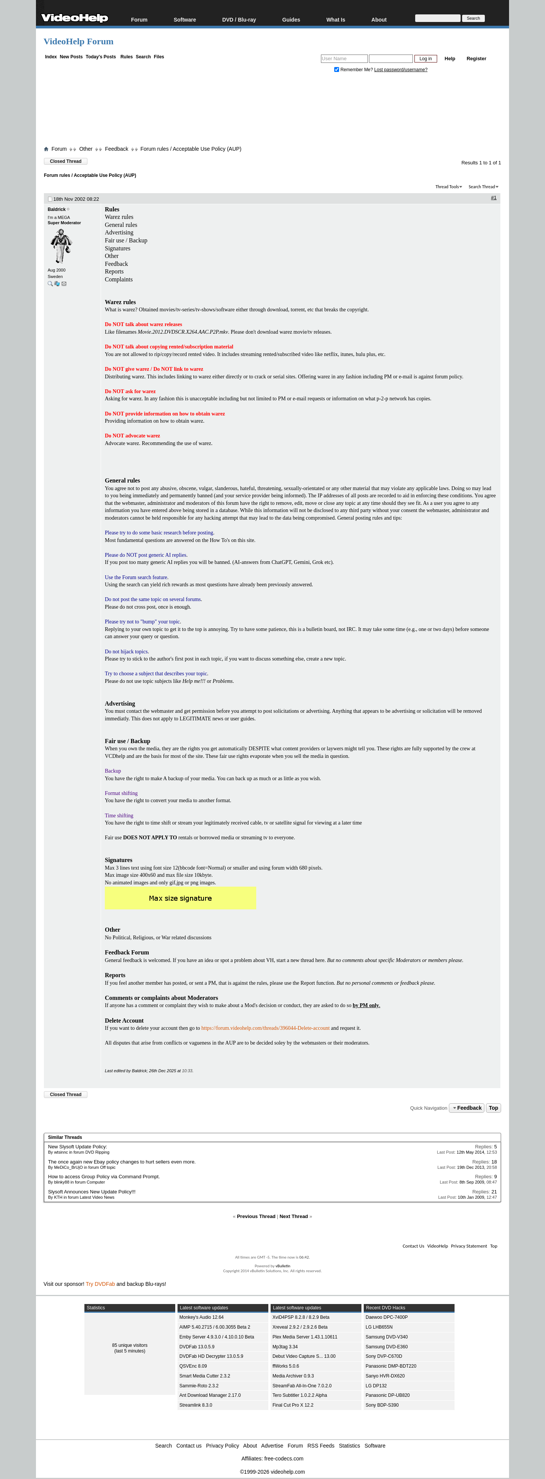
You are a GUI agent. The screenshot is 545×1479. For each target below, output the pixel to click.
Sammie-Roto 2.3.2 (198, 1385)
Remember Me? (354, 69)
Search (143, 56)
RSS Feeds (321, 1446)
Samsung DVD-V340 (387, 1337)
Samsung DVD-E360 (387, 1346)
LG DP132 (376, 1385)
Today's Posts (101, 56)
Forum (139, 19)
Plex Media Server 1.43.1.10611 (304, 1337)
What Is (335, 19)
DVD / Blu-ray (239, 19)
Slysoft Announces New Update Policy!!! (91, 1192)
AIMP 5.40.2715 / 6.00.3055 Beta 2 (214, 1327)
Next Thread (294, 1216)
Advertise (272, 1446)
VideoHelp (437, 1246)
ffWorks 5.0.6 (285, 1366)
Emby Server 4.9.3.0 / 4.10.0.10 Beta (216, 1337)
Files (159, 56)
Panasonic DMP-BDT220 (391, 1366)
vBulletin (283, 1265)
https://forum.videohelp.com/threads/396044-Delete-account (265, 1028)
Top (493, 1108)
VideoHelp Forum (79, 41)
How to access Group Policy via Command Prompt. (104, 1176)
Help (450, 58)
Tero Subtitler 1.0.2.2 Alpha (299, 1395)
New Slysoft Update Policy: (77, 1146)
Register (476, 58)
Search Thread (482, 186)
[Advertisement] (272, 111)
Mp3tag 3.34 (285, 1346)
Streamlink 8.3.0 (195, 1405)
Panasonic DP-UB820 (388, 1395)
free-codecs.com (283, 1459)
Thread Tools (447, 186)
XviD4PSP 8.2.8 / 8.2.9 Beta (301, 1317)
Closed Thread (65, 161)
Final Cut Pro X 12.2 (292, 1405)
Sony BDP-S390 (382, 1405)
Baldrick (56, 209)
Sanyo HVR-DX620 (385, 1376)
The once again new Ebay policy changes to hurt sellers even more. (122, 1162)
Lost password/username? (401, 69)
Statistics (349, 1446)
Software (185, 19)
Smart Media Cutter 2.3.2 (204, 1376)
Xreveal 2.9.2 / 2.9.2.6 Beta (299, 1327)
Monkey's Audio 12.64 (201, 1317)
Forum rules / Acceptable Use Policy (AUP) (190, 149)
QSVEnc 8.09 (193, 1366)
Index (51, 56)
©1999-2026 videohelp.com (272, 1472)
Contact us (189, 1446)
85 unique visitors (129, 1345)
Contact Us (413, 1246)
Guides (291, 19)
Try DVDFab (100, 1284)
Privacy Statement (469, 1246)
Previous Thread (256, 1216)
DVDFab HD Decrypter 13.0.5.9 (211, 1356)
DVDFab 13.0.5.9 (197, 1346)
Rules (126, 56)
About (378, 19)
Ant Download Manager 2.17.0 (210, 1395)
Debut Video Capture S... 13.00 (304, 1356)
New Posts (71, 56)
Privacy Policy (222, 1446)
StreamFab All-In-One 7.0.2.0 (302, 1385)
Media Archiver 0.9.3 (293, 1376)
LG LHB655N (379, 1327)
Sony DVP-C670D (384, 1356)
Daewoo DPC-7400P (387, 1317)
